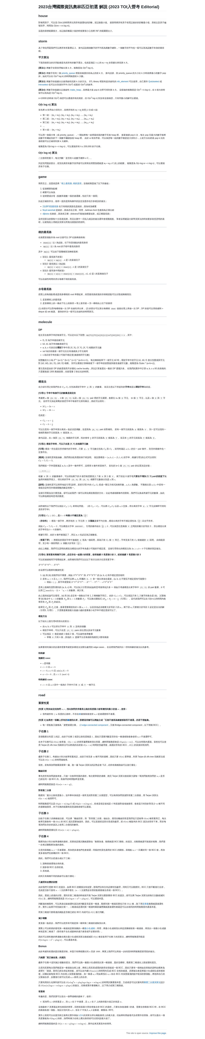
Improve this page (157, 1033)
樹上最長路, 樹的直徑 (71, 183)
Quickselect (153, 81)
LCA (81, 1015)
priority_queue (68, 73)
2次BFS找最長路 (50, 206)
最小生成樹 (89, 928)
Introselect (43, 85)
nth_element (122, 81)
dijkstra (46, 214)
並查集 (145, 904)
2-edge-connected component (94, 725)
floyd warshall (49, 210)
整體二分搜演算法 (152, 982)
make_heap (75, 90)
